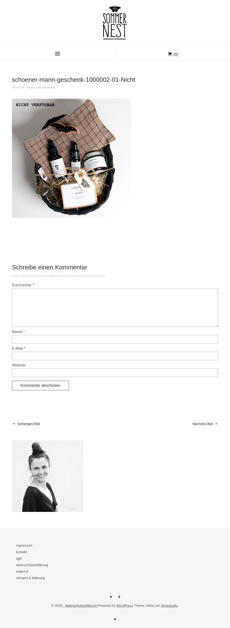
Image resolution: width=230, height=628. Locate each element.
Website (19, 365)
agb (18, 558)
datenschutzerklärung (32, 565)
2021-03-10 (18, 87)
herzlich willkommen (111, 598)
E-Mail (18, 348)
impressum (24, 545)
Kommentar (23, 285)
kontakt (21, 552)
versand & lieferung (30, 578)
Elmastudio (169, 605)
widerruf (22, 571)
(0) (175, 54)
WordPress (124, 605)
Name (18, 332)
